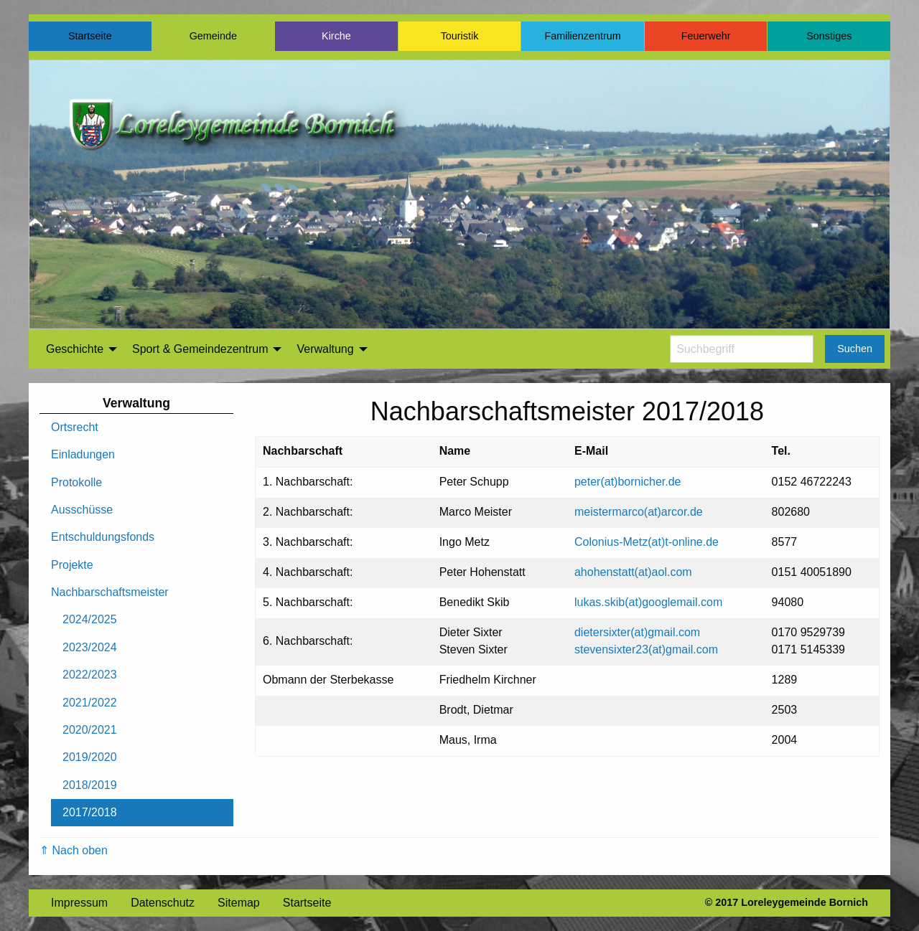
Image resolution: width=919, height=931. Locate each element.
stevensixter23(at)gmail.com (646, 649)
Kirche (336, 36)
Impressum (79, 903)
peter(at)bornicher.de (627, 482)
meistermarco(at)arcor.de (638, 512)
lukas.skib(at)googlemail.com (648, 602)
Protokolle (76, 482)
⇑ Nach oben (73, 850)
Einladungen (83, 454)
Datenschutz (163, 903)
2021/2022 (89, 702)
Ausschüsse (82, 510)
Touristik (460, 36)
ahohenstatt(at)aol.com (633, 572)
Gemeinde (213, 36)
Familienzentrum (582, 36)
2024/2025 (89, 619)
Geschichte (74, 349)
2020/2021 (89, 730)
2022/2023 (89, 674)
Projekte (72, 565)
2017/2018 (89, 812)
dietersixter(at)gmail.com (637, 632)
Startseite (90, 36)
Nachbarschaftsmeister (110, 592)
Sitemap (239, 903)
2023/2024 (89, 647)
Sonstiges (829, 36)
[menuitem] (77, 349)
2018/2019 (89, 785)
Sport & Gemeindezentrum (200, 349)
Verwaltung (325, 349)
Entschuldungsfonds (102, 537)
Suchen (854, 348)
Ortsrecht (74, 427)
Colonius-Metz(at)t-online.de (646, 542)
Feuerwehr (706, 36)
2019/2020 (89, 757)
